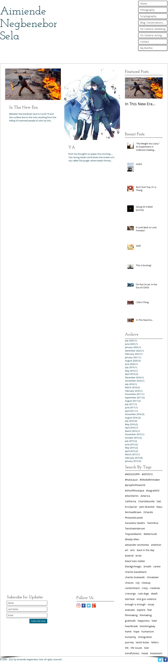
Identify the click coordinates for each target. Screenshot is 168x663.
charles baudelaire (136, 572)
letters (155, 642)
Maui (159, 506)
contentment (132, 588)
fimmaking (146, 615)
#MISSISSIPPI (132, 474)
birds (139, 555)
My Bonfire (146, 48)
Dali (159, 501)
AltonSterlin (132, 495)
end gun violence (146, 599)
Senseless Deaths (135, 523)
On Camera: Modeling (152, 29)
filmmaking (131, 615)
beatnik (129, 555)
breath (147, 566)
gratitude (130, 620)
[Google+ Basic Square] (94, 606)
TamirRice (152, 523)
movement (156, 653)
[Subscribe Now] (38, 621)
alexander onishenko (137, 544)
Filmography (147, 10)
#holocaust (131, 479)
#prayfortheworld (135, 485)
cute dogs (143, 593)
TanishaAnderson (135, 528)
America (145, 495)
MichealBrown (133, 512)
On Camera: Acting (151, 35)
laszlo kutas (142, 642)
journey (129, 642)
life (127, 647)
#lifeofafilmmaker (150, 479)
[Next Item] (157, 88)
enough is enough (135, 604)
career (157, 566)
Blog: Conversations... (152, 22)
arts (132, 550)
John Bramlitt (146, 506)
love (146, 647)
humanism (147, 631)
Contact (144, 41)
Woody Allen (132, 539)
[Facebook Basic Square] (84, 606)
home (128, 631)
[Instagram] (78, 606)
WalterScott (150, 534)
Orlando (148, 512)
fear (149, 609)
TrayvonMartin (133, 534)
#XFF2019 (147, 474)
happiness (144, 620)
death (154, 593)
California (130, 501)
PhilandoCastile (134, 517)
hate (154, 620)
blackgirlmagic (133, 566)
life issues (136, 647)
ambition (156, 544)
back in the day (145, 550)
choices (129, 582)
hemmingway (147, 626)
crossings (130, 593)
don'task (130, 599)
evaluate (130, 609)
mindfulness (132, 653)
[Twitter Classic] (160, 659)
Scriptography (148, 16)
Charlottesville (146, 501)
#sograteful (152, 490)
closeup (146, 582)
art (126, 550)
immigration (145, 637)
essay (151, 604)
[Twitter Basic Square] (89, 606)
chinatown (153, 577)
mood (144, 653)
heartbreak (131, 626)
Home (143, 3)
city (138, 582)
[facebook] (165, 659)
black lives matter (135, 561)
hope (136, 631)
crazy (145, 588)
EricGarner (131, 506)
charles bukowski (135, 577)
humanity (130, 637)
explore (141, 609)
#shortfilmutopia (134, 490)
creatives (155, 588)
